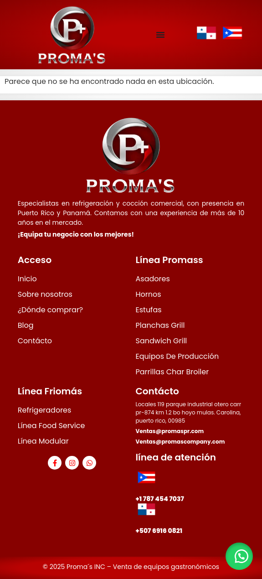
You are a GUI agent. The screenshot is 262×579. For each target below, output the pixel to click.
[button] (239, 556)
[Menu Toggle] (160, 34)
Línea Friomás (50, 391)
